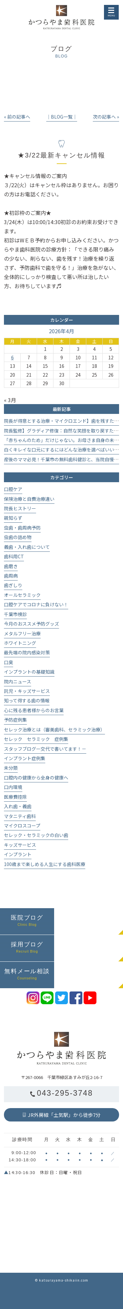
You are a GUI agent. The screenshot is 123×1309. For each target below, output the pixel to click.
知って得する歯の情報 (27, 700)
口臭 (8, 662)
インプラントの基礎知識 (29, 671)
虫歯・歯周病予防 (22, 527)
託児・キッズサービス (27, 691)
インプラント (17, 854)
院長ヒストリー (20, 508)
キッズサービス (20, 845)
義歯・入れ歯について (27, 547)
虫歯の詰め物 (17, 537)
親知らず (13, 518)
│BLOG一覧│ (61, 116)
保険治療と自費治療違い (29, 499)
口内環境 (13, 787)
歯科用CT (14, 556)
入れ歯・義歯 (17, 806)
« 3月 (10, 400)
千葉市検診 (15, 614)
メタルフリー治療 (22, 633)
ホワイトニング (20, 643)
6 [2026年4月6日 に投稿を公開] (12, 357)
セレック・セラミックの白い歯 (36, 835)
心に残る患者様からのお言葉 (34, 710)
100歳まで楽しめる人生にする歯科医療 (44, 864)
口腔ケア (13, 489)
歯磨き (11, 566)
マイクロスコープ (22, 825)
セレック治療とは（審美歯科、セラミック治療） (54, 729)
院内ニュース (17, 681)
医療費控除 (15, 797)
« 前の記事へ (17, 116)
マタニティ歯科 (20, 816)
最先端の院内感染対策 (27, 652)
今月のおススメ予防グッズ (31, 623)
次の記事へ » (106, 116)
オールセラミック (22, 595)
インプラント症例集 (24, 758)
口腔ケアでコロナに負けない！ (36, 604)
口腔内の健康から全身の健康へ (36, 777)
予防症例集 (15, 719)
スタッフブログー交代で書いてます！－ (45, 748)
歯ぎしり (13, 585)
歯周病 (11, 575)
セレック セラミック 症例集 (36, 739)
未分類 (11, 767)
